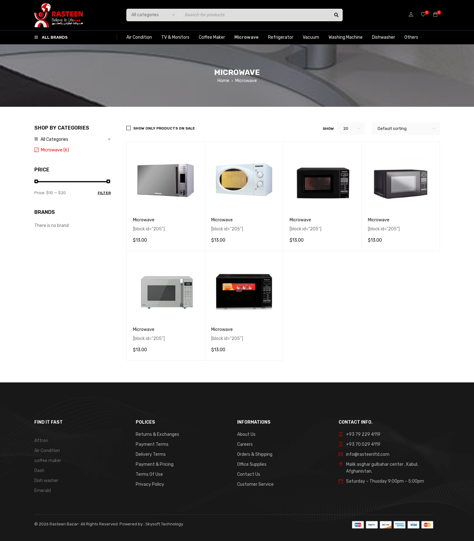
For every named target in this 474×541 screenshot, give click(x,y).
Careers (245, 444)
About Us (246, 434)
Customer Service (255, 484)
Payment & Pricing (154, 464)
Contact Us (248, 474)
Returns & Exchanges (157, 434)
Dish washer (46, 480)
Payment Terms (152, 444)
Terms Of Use (149, 474)
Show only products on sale (164, 128)
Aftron (41, 440)
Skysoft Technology (163, 524)
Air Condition (47, 450)
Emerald (42, 490)
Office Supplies (251, 464)
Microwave (143, 220)
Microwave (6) (55, 150)
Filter (104, 193)
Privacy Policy (150, 484)
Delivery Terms (151, 454)
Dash (39, 470)
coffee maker (47, 460)
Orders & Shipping (254, 454)
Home (223, 80)
